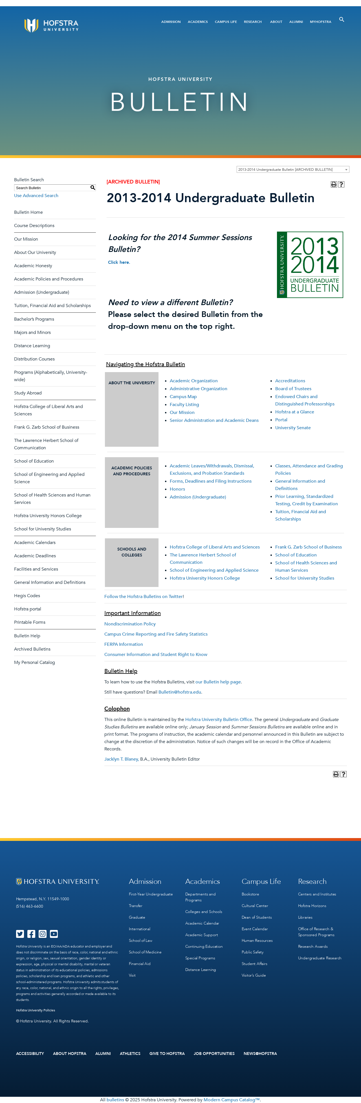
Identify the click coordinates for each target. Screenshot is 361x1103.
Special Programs (200, 958)
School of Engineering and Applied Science (214, 570)
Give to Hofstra (167, 1054)
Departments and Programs (200, 897)
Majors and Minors (32, 332)
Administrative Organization (198, 389)
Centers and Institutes (317, 894)
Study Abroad (28, 393)
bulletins (115, 1100)
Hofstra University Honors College (48, 516)
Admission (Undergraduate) (41, 292)
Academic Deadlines (35, 556)
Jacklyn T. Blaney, (121, 759)
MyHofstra (320, 22)
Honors (177, 489)
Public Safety (252, 952)
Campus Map (183, 397)
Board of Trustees (293, 389)
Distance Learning (32, 346)
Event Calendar (255, 929)
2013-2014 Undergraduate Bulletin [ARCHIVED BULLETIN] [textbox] (285, 169)
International (139, 929)
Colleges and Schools (203, 911)
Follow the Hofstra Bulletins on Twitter (143, 596)
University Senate (293, 428)
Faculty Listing (184, 405)
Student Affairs (254, 963)
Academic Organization (194, 381)
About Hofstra (69, 1054)
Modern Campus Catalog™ (232, 1100)
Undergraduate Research (320, 958)
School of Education (34, 461)
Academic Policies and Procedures (48, 279)
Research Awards (313, 946)
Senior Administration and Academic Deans (214, 420)
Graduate (137, 917)
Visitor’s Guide (254, 975)
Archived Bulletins (32, 649)
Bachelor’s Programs (34, 319)
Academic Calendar (202, 923)
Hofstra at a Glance (294, 412)
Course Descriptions (34, 226)
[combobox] (293, 169)
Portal (281, 420)
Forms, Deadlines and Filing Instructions (211, 481)
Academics (198, 22)
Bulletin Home (28, 212)
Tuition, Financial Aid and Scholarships (52, 306)
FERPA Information (123, 644)
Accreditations (290, 381)
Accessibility (30, 1054)
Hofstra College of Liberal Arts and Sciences (215, 547)
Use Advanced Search (36, 196)
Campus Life (226, 22)
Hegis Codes (27, 596)
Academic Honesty (33, 266)
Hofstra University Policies (35, 1010)
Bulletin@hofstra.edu (180, 692)
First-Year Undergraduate (151, 894)
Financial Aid (140, 963)
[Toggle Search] (341, 19)
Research (253, 22)
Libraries (305, 917)
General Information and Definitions (49, 582)
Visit (132, 975)
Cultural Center (255, 905)
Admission (171, 22)
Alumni (296, 22)
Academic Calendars (35, 542)
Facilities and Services (36, 569)
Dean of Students (257, 917)
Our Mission (26, 239)
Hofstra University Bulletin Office (218, 719)
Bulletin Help (27, 636)
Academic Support (201, 935)
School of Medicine (145, 952)
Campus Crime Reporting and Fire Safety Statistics (156, 634)
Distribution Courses (34, 359)
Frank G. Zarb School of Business (46, 427)
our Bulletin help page (218, 682)
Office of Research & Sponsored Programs (316, 932)
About (276, 22)
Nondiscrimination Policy (130, 624)
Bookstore (250, 894)
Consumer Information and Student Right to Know (155, 654)
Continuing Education (204, 946)
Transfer (135, 905)
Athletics (130, 1054)
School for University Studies (42, 529)
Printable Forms (29, 622)
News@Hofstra (260, 1054)
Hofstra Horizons (312, 905)
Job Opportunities (214, 1054)
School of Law (140, 940)
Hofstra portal (27, 609)
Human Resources (257, 940)
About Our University (35, 252)
